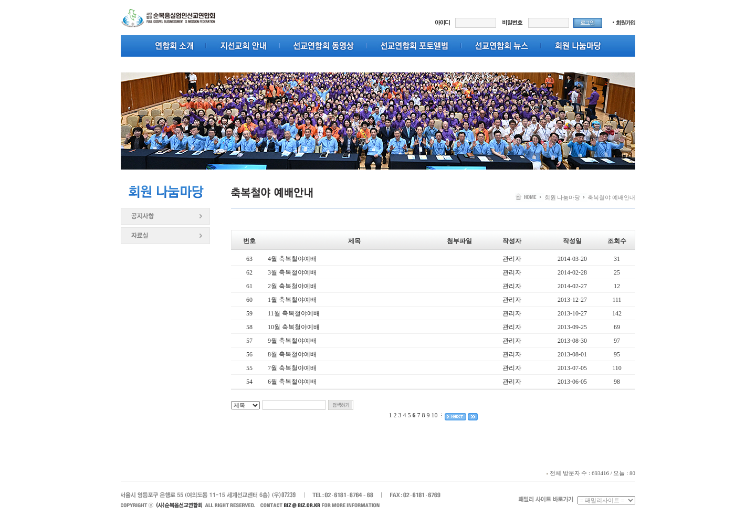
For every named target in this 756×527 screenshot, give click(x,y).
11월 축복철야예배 (294, 313)
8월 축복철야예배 (292, 354)
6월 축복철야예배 (292, 381)
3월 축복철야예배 (292, 272)
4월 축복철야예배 (292, 258)
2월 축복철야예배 (292, 286)
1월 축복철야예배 (292, 299)
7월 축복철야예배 (292, 368)
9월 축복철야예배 (292, 340)
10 (435, 415)
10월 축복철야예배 (294, 327)
